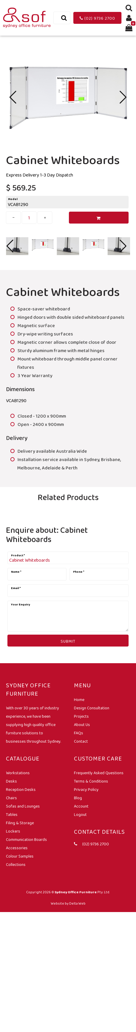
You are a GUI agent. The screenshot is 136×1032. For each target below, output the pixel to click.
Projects (81, 716)
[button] (123, 97)
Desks (11, 781)
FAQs (78, 733)
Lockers (13, 831)
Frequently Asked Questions (99, 773)
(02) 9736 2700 (97, 18)
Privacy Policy (86, 789)
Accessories (17, 848)
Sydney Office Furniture (76, 892)
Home (79, 699)
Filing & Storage (20, 823)
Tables (12, 814)
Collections (16, 864)
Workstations (18, 773)
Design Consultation (91, 708)
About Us (82, 724)
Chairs (11, 798)
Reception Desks (21, 789)
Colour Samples (20, 856)
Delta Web (77, 903)
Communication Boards (26, 839)
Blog (78, 798)
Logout (80, 814)
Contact (81, 741)
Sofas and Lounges (23, 806)
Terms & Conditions (91, 781)
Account (81, 806)
